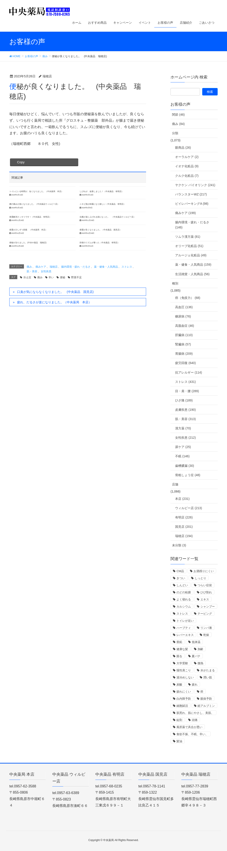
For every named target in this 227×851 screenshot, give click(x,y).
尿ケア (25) (183, 447)
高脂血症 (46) (184, 325)
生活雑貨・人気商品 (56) (192, 274)
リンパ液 (206, 627)
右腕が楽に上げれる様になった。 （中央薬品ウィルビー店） (107, 217)
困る (179, 656)
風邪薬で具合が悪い (189, 727)
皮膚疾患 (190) (185, 409)
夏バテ (196, 656)
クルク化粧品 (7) (186, 175)
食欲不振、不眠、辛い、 (192, 734)
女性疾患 (46, 271)
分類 (175, 133)
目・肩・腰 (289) (187, 391)
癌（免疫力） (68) (187, 298)
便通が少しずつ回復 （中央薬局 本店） (28, 230)
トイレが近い (185, 620)
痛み (29, 266)
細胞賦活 (182, 705)
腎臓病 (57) (183, 344)
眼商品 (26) (183, 147)
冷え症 (27, 277)
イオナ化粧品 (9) (186, 166)
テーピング (205, 613)
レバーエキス (185, 635)
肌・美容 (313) (185, 419)
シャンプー (207, 606)
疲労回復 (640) (185, 363)
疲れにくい (183, 691)
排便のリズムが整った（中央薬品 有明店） (99, 242)
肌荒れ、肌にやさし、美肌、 (195, 713)
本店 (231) (182, 498)
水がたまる (207, 670)
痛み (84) (178, 124)
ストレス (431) (185, 382)
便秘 (62, 277)
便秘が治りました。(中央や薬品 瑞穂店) (28, 242)
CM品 (180, 571)
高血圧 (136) (184, 307)
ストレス (126, 266)
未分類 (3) (179, 545)
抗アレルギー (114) (188, 372)
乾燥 (206, 635)
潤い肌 (207, 677)
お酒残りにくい (204, 571)
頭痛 (195, 720)
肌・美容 (32, 271)
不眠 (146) (182, 456)
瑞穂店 (54, 266)
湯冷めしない (185, 677)
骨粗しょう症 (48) (187, 475)
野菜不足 (76, 277)
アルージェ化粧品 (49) (190, 255)
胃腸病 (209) (184, 353)
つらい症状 (205, 585)
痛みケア (40, 266)
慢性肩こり (183, 670)
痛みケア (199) (185, 213)
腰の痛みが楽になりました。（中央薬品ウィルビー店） (34, 204)
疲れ (195, 684)
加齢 (200, 649)
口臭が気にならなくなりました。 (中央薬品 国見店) (55, 292)
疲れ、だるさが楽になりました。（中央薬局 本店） (54, 302)
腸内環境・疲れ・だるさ (75, 266)
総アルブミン (206, 705)
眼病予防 (206, 698)
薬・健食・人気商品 (106, 266)
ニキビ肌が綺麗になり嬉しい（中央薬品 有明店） (102, 204)
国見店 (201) (184, 526)
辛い (51, 277)
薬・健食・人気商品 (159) (193, 264)
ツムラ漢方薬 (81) (187, 236)
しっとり (200, 578)
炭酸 (179, 684)
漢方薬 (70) (183, 428)
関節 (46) (178, 114)
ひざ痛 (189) (184, 400)
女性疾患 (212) (185, 437)
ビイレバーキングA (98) (191, 203)
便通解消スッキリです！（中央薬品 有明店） (30, 217)
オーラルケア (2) (186, 157)
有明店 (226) (184, 517)
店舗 (175, 484)
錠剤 (179, 720)
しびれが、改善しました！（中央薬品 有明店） (101, 191)
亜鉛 (179, 642)
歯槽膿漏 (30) (184, 465)
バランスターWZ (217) (191, 194)
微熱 (200, 663)
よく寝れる (183, 599)
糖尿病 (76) (183, 316)
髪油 (179, 741)
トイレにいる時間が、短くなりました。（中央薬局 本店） (36, 191)
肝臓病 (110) (184, 335)
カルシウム (183, 606)
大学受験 (182, 663)
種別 (175, 283)
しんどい (182, 585)
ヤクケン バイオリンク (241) (195, 185)
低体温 (196, 642)
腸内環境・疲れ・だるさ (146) (192, 224)
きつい (180, 578)
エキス (204, 599)
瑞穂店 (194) (184, 536)
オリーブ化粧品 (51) (189, 246)
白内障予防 (183, 698)
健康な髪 (182, 649)
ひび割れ (206, 592)
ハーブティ (183, 627)
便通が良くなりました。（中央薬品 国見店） (100, 230)
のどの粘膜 (183, 592)
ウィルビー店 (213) (188, 508)
